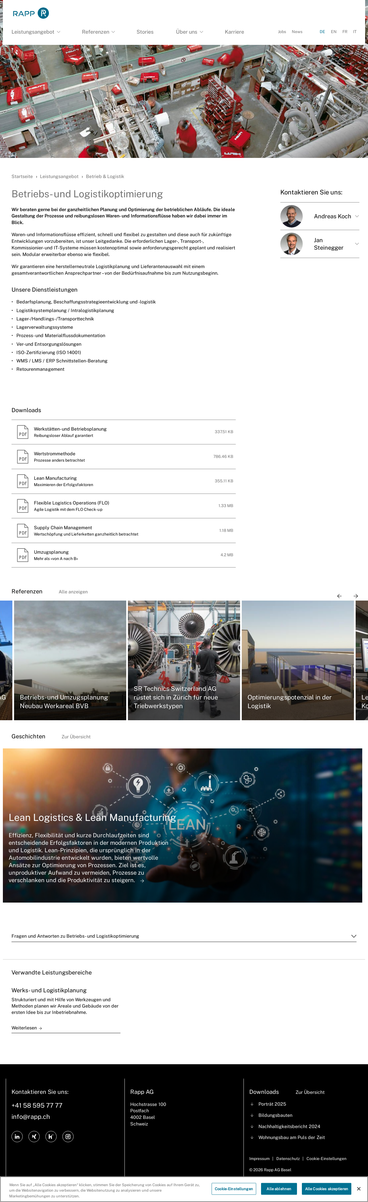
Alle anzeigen (73, 592)
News (297, 31)
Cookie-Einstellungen (234, 1193)
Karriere (234, 32)
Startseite (22, 176)
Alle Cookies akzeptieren (326, 1193)
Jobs (282, 31)
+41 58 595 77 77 (37, 1105)
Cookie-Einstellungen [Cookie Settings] (326, 1158)
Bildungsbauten (275, 1115)
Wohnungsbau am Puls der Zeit (291, 1137)
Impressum (259, 1158)
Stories (145, 32)
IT (354, 31)
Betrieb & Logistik (105, 176)
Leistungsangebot (59, 176)
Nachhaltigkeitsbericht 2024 (289, 1126)
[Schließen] (358, 1193)
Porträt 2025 (272, 1104)
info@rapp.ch (31, 1116)
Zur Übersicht (76, 736)
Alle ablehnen (279, 1193)
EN (334, 31)
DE (322, 31)
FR (344, 31)
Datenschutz (288, 1158)
